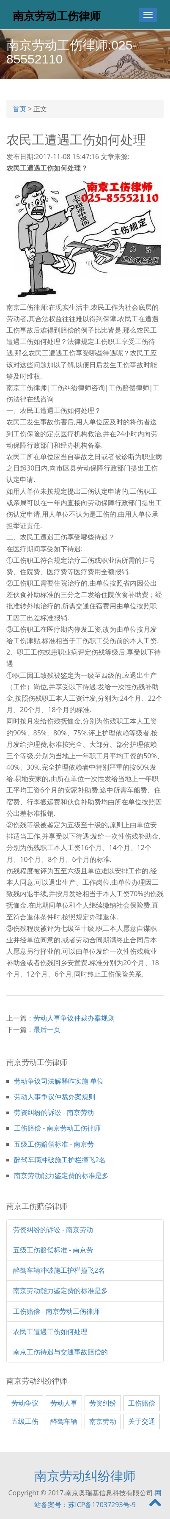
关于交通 (141, 1421)
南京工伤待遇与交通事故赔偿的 (60, 1352)
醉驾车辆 (63, 1421)
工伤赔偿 (141, 1403)
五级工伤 (24, 1421)
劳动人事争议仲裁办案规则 (74, 1018)
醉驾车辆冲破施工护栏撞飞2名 (60, 1159)
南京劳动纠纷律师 (85, 1475)
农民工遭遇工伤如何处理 (50, 1331)
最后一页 (46, 1029)
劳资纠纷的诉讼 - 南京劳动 (54, 1112)
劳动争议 (24, 1403)
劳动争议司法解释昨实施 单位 (59, 1081)
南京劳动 (102, 1421)
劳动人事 (63, 1403)
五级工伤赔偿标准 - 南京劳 (54, 1144)
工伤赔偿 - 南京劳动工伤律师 (57, 1128)
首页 (19, 108)
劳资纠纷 (102, 1403)
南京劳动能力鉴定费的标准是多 (61, 1175)
